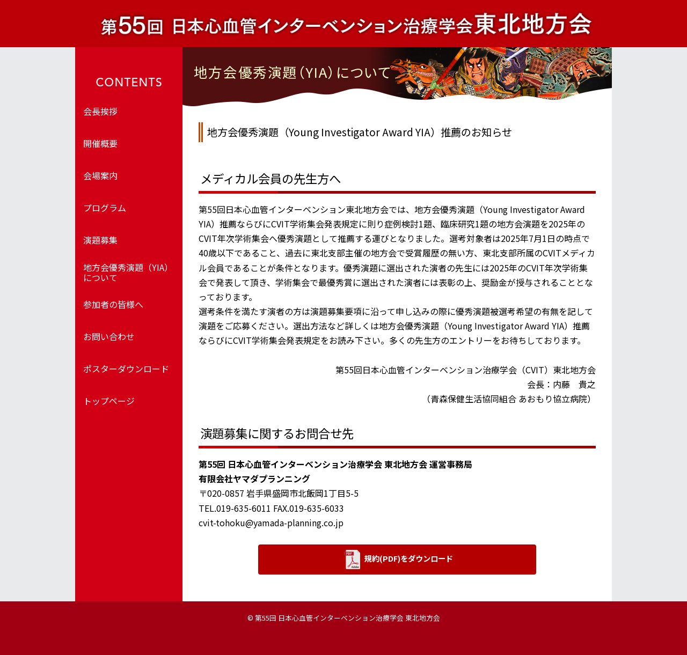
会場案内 (100, 175)
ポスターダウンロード (126, 368)
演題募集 (100, 239)
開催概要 (100, 143)
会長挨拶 (100, 111)
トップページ (109, 400)
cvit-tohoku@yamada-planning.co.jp (271, 522)
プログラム (104, 207)
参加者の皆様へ (113, 304)
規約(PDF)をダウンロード (398, 559)
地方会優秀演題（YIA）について (128, 272)
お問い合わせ (109, 336)
